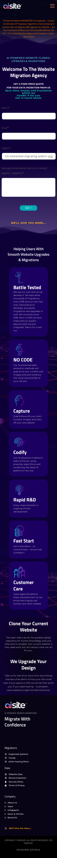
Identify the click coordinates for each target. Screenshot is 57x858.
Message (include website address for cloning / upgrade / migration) (25, 170)
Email (5, 128)
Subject (6, 148)
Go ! (28, 207)
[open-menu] (53, 6)
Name (5, 107)
